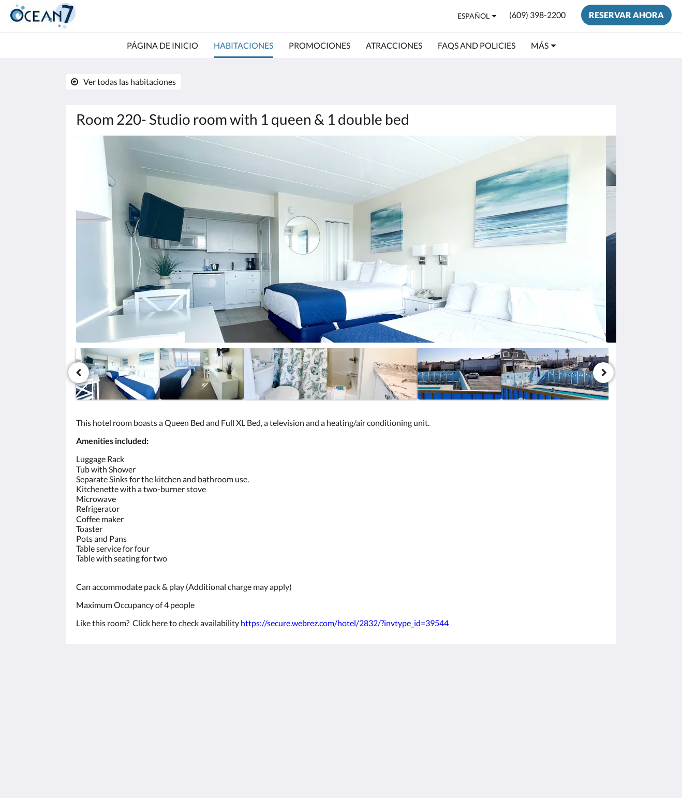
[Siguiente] (603, 372)
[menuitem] (162, 45)
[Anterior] (78, 372)
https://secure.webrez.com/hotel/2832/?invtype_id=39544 (345, 623)
